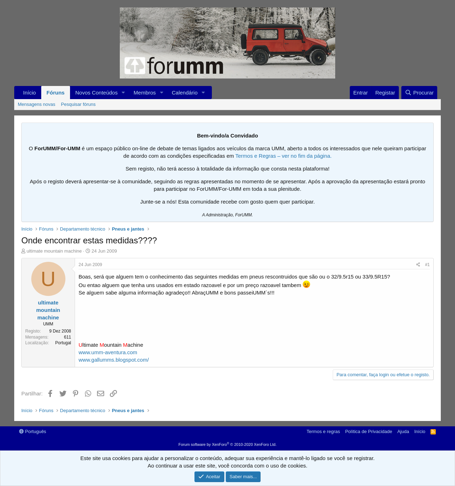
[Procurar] (419, 92)
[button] (123, 92)
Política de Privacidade (368, 431)
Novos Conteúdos (96, 93)
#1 (427, 264)
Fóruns (56, 93)
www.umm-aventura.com (108, 352)
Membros (145, 93)
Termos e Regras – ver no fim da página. (283, 156)
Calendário (185, 93)
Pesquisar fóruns (78, 104)
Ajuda (403, 431)
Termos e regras (323, 431)
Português (32, 431)
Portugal (63, 342)
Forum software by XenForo (227, 444)
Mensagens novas (36, 104)
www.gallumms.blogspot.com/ (114, 360)
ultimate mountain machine (54, 251)
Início (29, 93)
